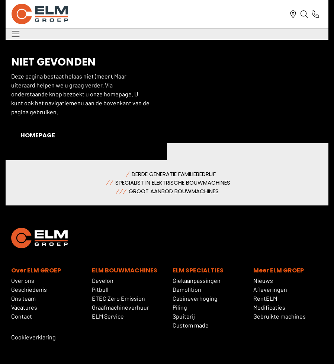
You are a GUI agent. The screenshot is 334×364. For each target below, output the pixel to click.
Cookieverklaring (33, 337)
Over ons (22, 280)
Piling (180, 307)
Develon (102, 280)
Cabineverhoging (195, 298)
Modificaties (269, 307)
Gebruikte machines (279, 316)
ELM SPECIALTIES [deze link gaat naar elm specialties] (198, 270)
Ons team (23, 298)
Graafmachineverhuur (120, 307)
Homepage (37, 135)
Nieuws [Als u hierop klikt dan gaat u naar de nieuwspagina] (263, 280)
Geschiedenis (29, 289)
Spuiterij (184, 316)
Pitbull (100, 289)
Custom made (191, 325)
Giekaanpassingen (197, 280)
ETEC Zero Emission (118, 298)
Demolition (187, 289)
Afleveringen (270, 289)
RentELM (265, 298)
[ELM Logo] (39, 14)
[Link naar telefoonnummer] (315, 14)
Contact (21, 316)
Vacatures (24, 307)
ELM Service (108, 316)
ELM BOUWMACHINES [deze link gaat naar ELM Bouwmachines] (124, 270)
